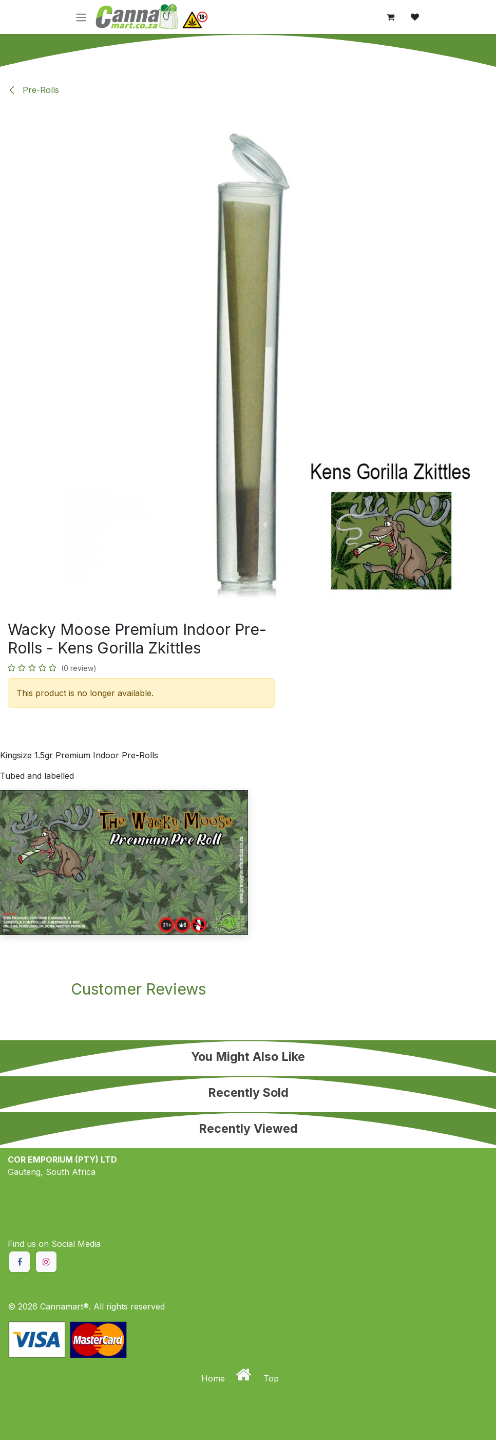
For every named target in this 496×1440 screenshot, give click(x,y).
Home (214, 1378)
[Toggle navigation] (81, 17)
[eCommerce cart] (390, 17)
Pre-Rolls (33, 90)
